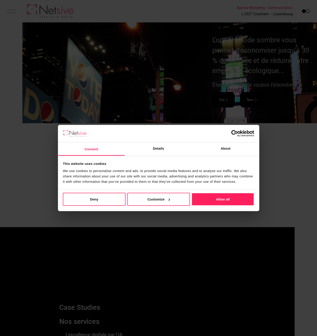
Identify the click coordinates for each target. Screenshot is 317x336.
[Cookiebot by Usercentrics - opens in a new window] (234, 133)
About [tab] (226, 148)
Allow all (223, 199)
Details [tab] (158, 148)
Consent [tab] (91, 149)
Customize (158, 199)
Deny (94, 199)
